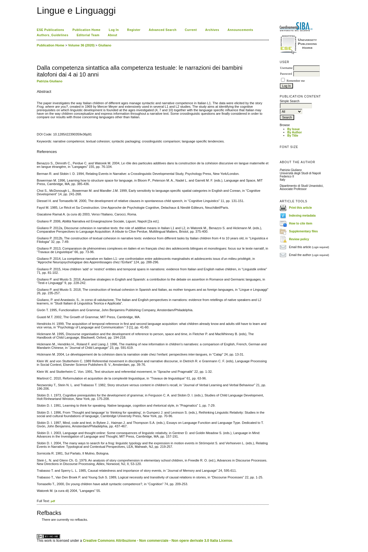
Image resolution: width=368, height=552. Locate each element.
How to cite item (300, 223)
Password (286, 73)
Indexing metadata (302, 215)
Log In (114, 30)
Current (191, 30)
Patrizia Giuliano (49, 81)
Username (286, 67)
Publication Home (86, 30)
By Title (292, 135)
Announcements (240, 30)
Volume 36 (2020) (81, 45)
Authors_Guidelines (52, 35)
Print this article (300, 207)
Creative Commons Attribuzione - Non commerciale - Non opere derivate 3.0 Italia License (157, 541)
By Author (294, 132)
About (112, 35)
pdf (53, 501)
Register (134, 30)
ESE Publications (50, 30)
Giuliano (104, 45)
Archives (212, 30)
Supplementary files (303, 231)
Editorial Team (88, 35)
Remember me (296, 80)
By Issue (293, 129)
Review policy (299, 239)
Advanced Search (163, 30)
